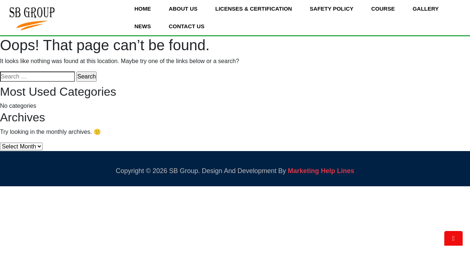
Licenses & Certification (253, 9)
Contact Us (186, 26)
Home (142, 9)
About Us (183, 9)
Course (383, 9)
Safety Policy (332, 9)
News (142, 26)
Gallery (426, 9)
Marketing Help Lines (321, 171)
